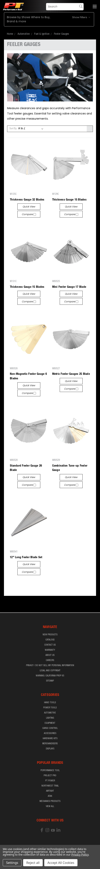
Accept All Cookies (60, 863)
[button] (49, 19)
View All (50, 806)
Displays (50, 749)
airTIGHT (50, 791)
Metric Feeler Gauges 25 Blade (71, 374)
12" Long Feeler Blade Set (26, 557)
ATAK (50, 796)
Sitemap (50, 681)
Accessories (50, 733)
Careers (50, 660)
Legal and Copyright (50, 670)
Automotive (50, 713)
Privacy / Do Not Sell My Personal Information (50, 665)
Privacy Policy (80, 854)
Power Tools (50, 708)
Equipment (50, 723)
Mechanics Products (50, 801)
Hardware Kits (50, 738)
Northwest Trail (50, 786)
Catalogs (50, 640)
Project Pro (50, 775)
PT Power (50, 781)
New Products (50, 635)
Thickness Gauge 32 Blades (27, 199)
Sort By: (13, 128)
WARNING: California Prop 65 (50, 676)
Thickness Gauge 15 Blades (69, 199)
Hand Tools (50, 702)
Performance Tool (50, 770)
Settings (12, 863)
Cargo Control (50, 728)
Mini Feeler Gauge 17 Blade (69, 287)
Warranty (50, 650)
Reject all (33, 863)
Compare (29, 214)
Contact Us (50, 645)
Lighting (50, 718)
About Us (50, 655)
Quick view (29, 206)
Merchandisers (50, 743)
